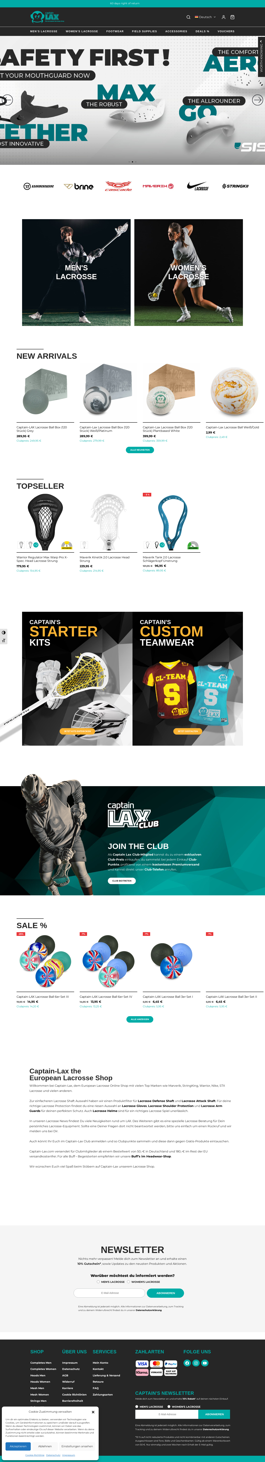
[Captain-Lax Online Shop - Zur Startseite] (47, 17)
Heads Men (37, 1375)
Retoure (98, 1381)
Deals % (202, 31)
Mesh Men (37, 1388)
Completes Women (43, 1369)
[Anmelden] (223, 17)
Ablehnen (45, 1446)
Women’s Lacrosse (82, 31)
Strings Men (38, 1401)
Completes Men (41, 1362)
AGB (65, 1375)
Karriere (67, 1388)
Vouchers (226, 31)
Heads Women (40, 1381)
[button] (93, 1412)
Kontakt (98, 1369)
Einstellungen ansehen (77, 1446)
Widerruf (68, 1381)
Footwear (115, 31)
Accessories (176, 31)
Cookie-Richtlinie (34, 1455)
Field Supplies (144, 31)
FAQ (96, 1388)
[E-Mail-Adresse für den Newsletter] (109, 1293)
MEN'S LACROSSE (113, 1282)
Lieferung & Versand (106, 1375)
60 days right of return (132, 3)
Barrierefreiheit (72, 1401)
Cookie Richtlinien (74, 1394)
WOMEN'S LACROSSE (145, 1282)
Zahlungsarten (103, 1394)
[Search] (188, 17)
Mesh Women (39, 1394)
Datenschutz (53, 1455)
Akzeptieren (18, 1446)
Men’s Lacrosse (43, 31)
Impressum (68, 1455)
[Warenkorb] (232, 17)
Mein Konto (100, 1362)
